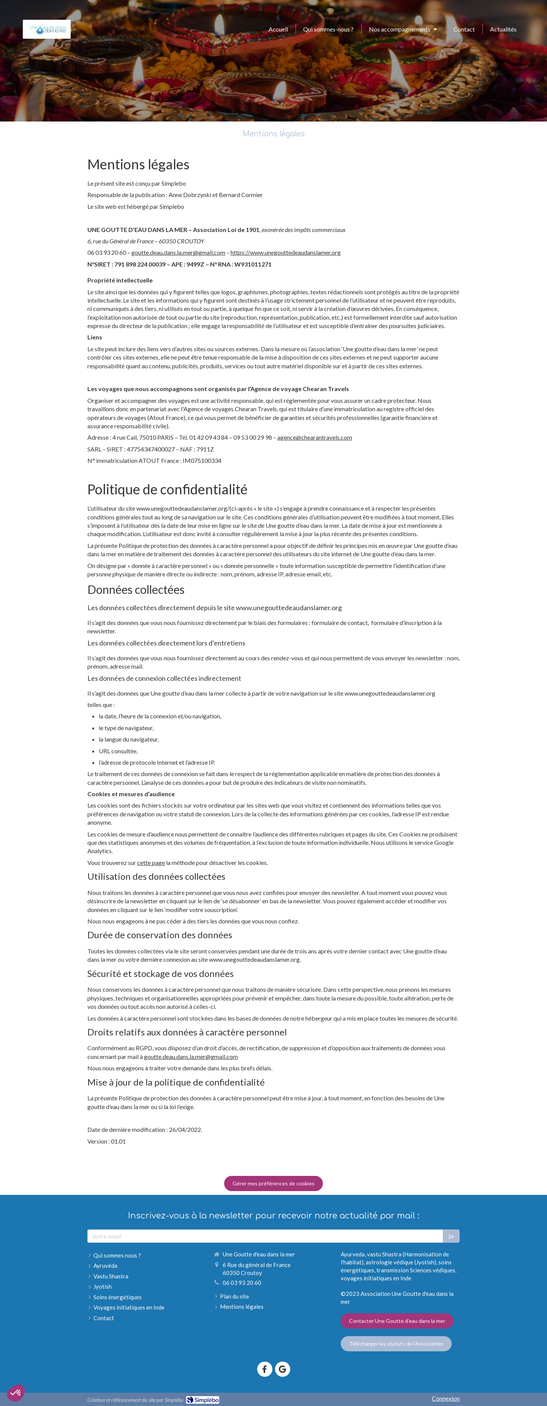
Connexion (446, 1398)
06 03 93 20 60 (242, 1282)
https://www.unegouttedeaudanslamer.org (286, 252)
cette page (151, 862)
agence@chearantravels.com (314, 437)
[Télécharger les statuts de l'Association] (396, 1343)
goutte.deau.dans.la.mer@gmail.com (178, 252)
